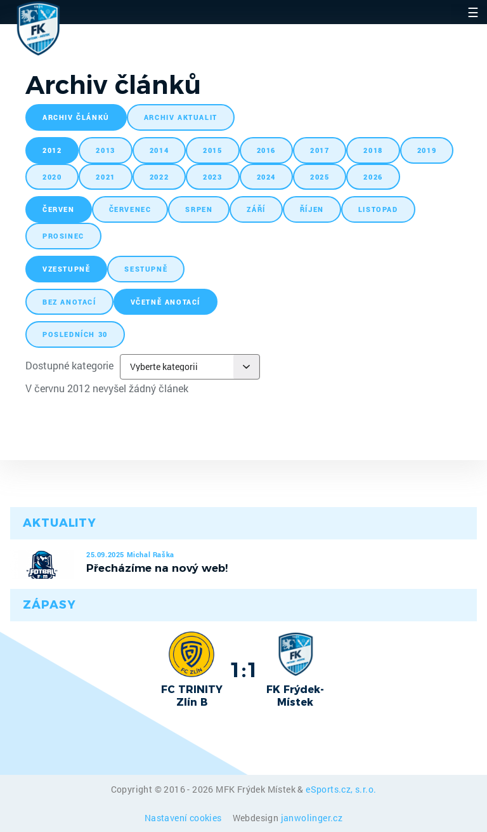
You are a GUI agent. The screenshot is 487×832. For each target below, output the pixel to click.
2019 (426, 150)
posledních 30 (75, 334)
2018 (372, 150)
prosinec (63, 236)
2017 (319, 150)
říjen (312, 209)
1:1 (244, 669)
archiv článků (76, 117)
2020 (52, 177)
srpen (198, 209)
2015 (212, 150)
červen (58, 209)
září (256, 209)
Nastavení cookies (184, 818)
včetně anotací (165, 302)
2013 (105, 150)
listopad (378, 209)
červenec (130, 209)
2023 (212, 177)
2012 (52, 150)
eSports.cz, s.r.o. (341, 789)
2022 (159, 177)
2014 (159, 150)
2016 (266, 150)
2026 (372, 177)
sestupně (145, 269)
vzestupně (66, 269)
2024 (266, 177)
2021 (105, 177)
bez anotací (69, 302)
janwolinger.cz (312, 818)
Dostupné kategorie (69, 365)
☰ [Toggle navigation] (473, 12)
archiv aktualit (181, 117)
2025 (319, 177)
